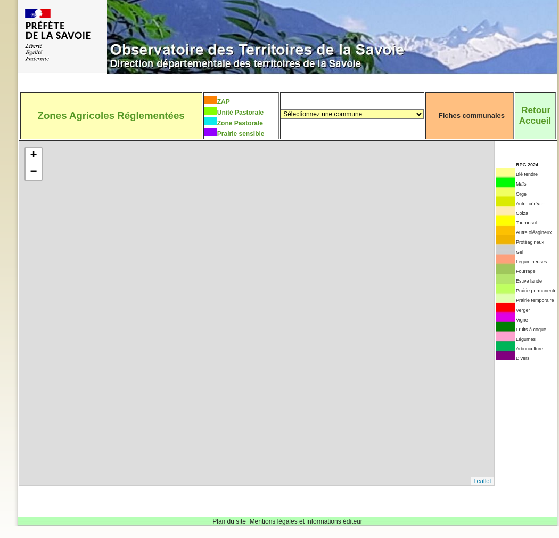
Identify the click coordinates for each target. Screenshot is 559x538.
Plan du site (229, 521)
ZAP (223, 102)
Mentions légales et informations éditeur (306, 521)
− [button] (33, 172)
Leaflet (482, 481)
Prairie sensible (241, 134)
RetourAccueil (535, 115)
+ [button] (33, 156)
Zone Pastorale (240, 123)
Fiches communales (472, 115)
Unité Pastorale (240, 112)
